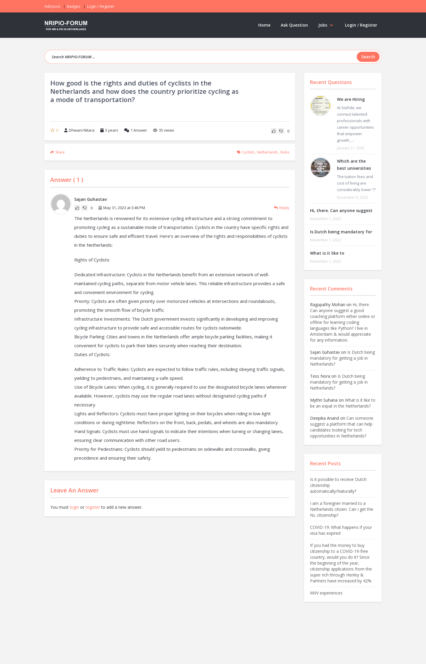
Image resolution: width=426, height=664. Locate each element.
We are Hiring (351, 99)
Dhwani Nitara (79, 130)
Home (264, 25)
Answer (135, 130)
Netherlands (267, 152)
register (92, 507)
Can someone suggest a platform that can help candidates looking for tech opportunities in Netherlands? (341, 427)
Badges (73, 6)
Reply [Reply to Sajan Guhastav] (281, 207)
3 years (111, 130)
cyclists (248, 152)
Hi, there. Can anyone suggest (341, 210)
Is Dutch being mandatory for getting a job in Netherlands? (342, 358)
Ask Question (294, 25)
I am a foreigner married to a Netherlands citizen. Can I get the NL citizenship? (341, 509)
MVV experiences (326, 593)
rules (284, 152)
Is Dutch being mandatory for (341, 232)
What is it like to (327, 253)
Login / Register (361, 25)
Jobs (326, 25)
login (74, 507)
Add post (52, 6)
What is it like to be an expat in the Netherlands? (342, 403)
